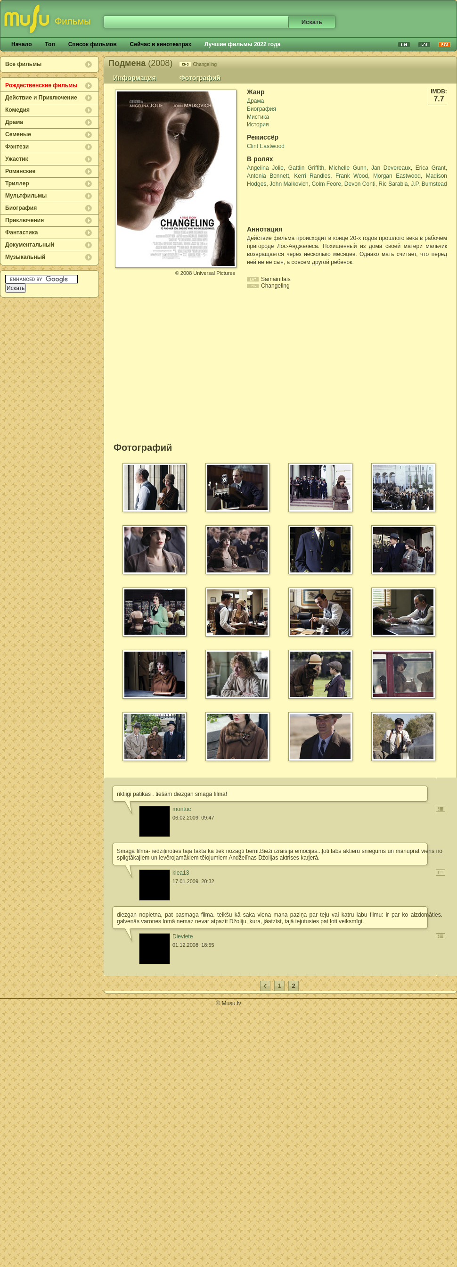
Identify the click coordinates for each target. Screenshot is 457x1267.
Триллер (17, 183)
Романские (20, 171)
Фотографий (200, 78)
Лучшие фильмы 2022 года (242, 44)
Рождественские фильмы (41, 85)
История (258, 124)
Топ (50, 44)
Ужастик (16, 159)
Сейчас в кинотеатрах (161, 44)
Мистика (258, 117)
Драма (14, 122)
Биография (21, 208)
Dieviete (182, 936)
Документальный (29, 244)
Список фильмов (92, 44)
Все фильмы (23, 64)
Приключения (24, 220)
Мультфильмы (26, 195)
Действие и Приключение (41, 97)
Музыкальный (25, 257)
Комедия (17, 110)
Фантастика (21, 232)
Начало (21, 44)
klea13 (180, 873)
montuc (181, 809)
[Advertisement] (302, 206)
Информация (134, 78)
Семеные (18, 134)
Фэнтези (17, 146)
